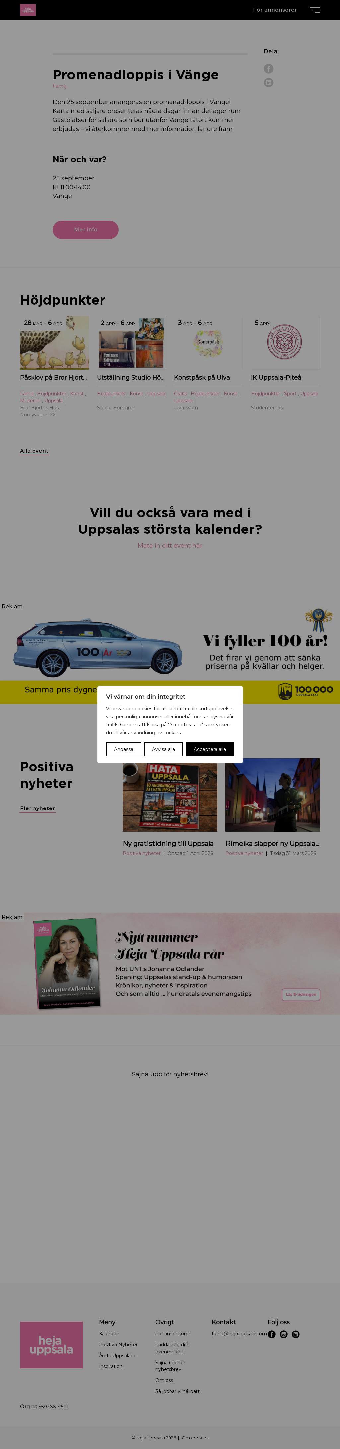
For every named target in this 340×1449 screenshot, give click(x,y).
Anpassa (123, 749)
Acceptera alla (210, 749)
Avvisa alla (163, 749)
